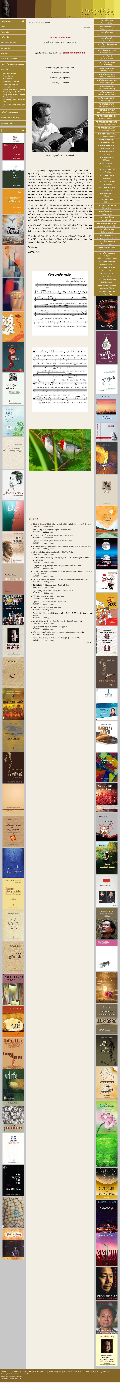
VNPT (12, 1378)
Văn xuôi (5, 32)
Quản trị (18, 1378)
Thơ (2, 27)
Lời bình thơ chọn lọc (10, 84)
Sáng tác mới (45, 23)
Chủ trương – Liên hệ (10, 118)
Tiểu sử (89, 1372)
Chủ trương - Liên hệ (101, 1372)
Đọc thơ (4, 53)
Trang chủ (5, 21)
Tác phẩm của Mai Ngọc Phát (13, 64)
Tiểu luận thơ (26, 1372)
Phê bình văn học (8, 43)
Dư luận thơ (79, 1372)
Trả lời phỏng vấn (54, 1372)
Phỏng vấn (5, 48)
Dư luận (4, 69)
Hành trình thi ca (8, 79)
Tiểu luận (5, 37)
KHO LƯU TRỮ (6, 123)
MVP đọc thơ (68, 1372)
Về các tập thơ (8, 76)
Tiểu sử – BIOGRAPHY (9, 112)
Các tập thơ (15, 1372)
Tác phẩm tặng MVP (9, 59)
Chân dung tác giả (9, 73)
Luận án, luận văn (9, 87)
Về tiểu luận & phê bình (11, 81)
